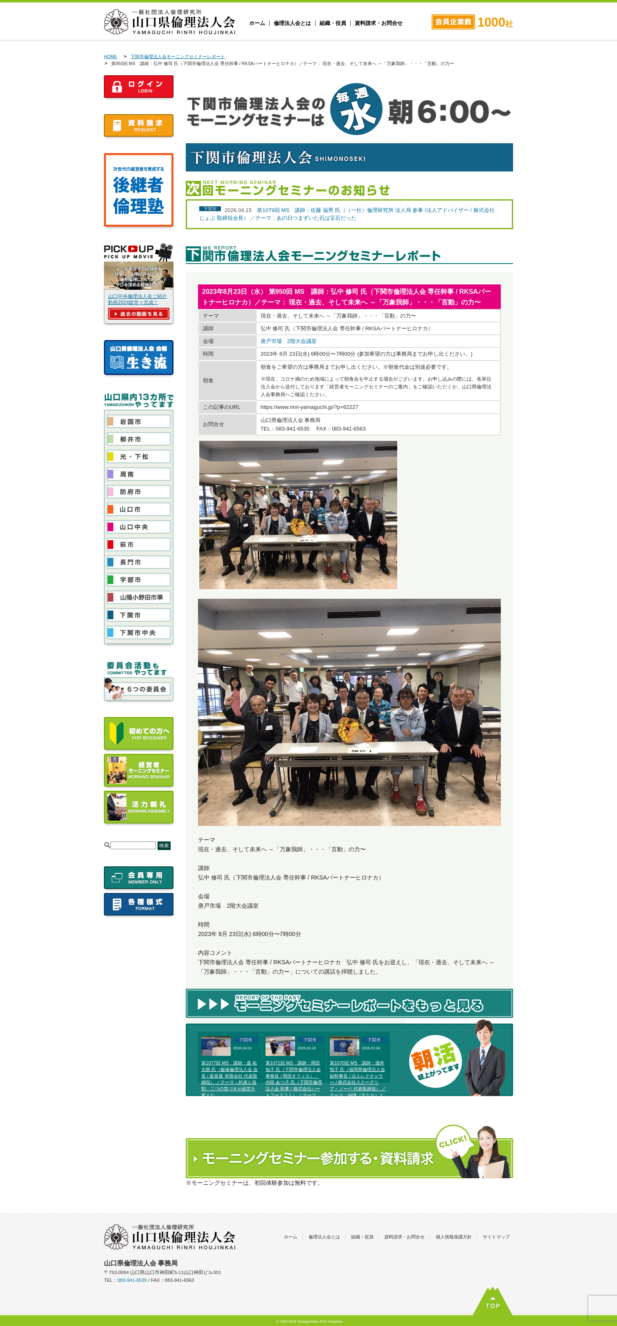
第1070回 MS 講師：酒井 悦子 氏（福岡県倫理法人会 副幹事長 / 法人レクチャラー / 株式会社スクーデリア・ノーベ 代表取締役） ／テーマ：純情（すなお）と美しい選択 (358, 1082)
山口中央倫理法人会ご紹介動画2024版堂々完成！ (137, 299)
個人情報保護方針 (454, 1236)
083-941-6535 (132, 1280)
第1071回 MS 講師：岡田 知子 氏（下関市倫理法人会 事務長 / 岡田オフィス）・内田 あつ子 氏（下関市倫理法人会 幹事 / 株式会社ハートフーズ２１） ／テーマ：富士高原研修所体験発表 (294, 1082)
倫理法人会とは (292, 23)
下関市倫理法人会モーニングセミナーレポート (178, 56)
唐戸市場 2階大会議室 (289, 341)
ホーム (257, 23)
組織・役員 (333, 23)
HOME (110, 56)
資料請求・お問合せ (379, 23)
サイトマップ (496, 1236)
